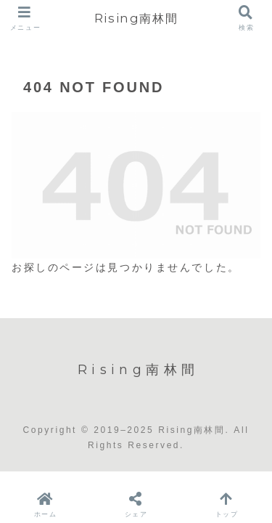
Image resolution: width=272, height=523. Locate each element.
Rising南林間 (136, 18)
